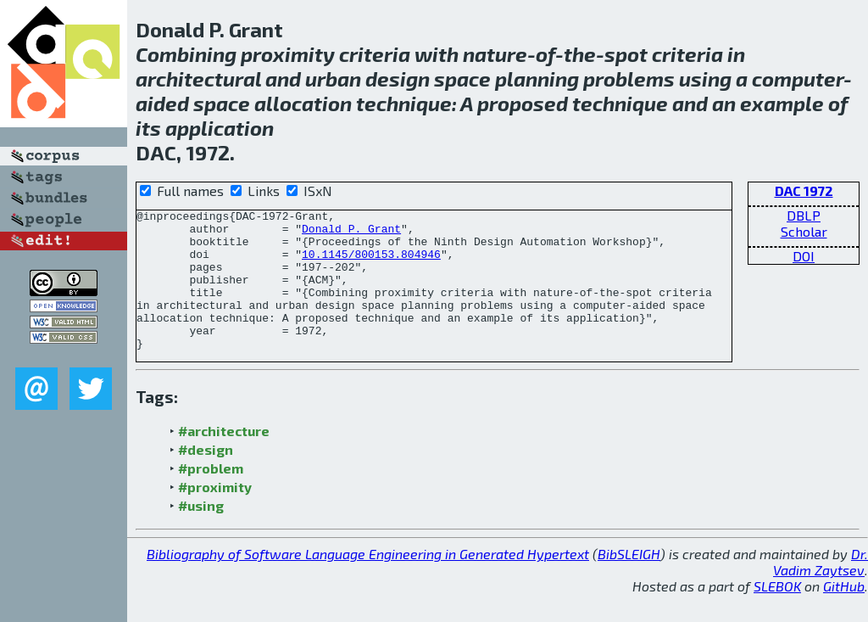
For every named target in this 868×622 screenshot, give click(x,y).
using (705, 78)
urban (333, 78)
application (219, 127)
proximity (288, 54)
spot (626, 54)
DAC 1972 (804, 190)
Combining (186, 54)
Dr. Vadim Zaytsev (820, 590)
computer (797, 78)
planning (537, 78)
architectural (198, 78)
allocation (303, 103)
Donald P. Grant (351, 233)
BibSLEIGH (629, 582)
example (782, 103)
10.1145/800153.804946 (371, 264)
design (397, 78)
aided (162, 103)
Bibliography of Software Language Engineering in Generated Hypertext (368, 582)
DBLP (804, 215)
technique (404, 103)
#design (205, 477)
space (462, 78)
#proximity (215, 515)
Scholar (804, 231)
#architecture (224, 459)
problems (629, 78)
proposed (522, 103)
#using (201, 533)
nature (495, 54)
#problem (210, 496)
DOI (804, 256)
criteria (374, 54)
